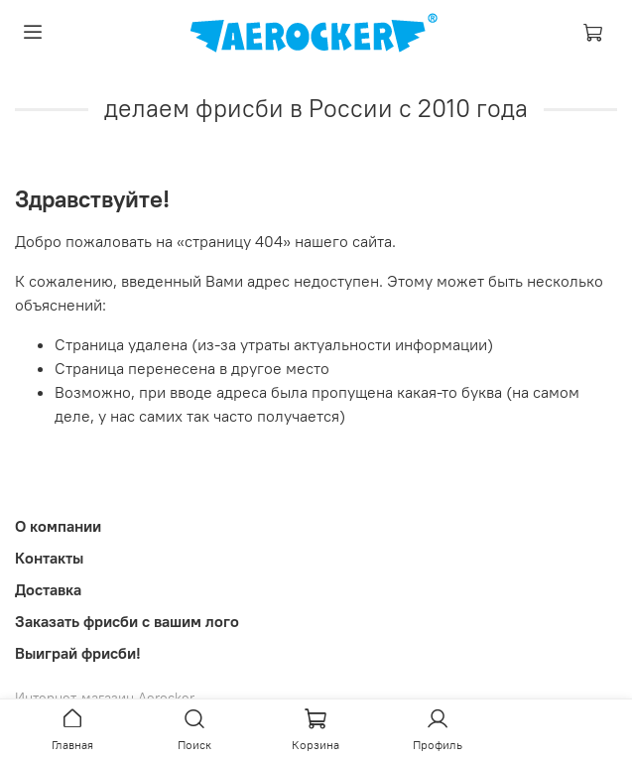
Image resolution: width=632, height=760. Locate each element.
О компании (58, 526)
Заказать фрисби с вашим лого (127, 621)
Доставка (48, 589)
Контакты (49, 558)
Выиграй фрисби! (78, 653)
